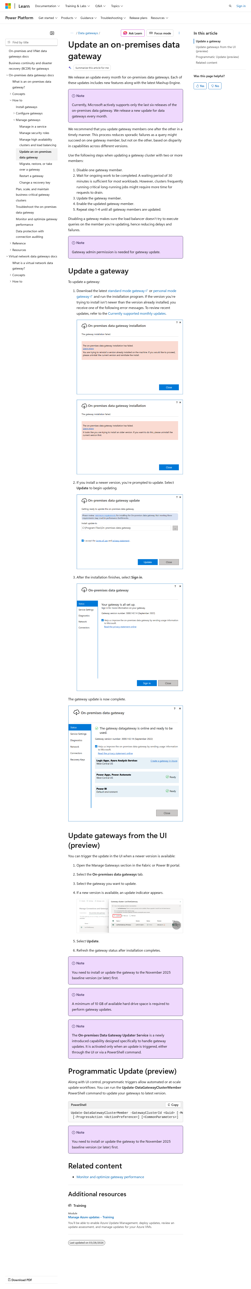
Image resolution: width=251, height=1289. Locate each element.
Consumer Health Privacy (127, 1275)
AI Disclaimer (14, 1275)
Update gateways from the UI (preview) (216, 49)
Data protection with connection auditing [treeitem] (30, 234)
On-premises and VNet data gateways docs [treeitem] (28, 54)
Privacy (96, 1275)
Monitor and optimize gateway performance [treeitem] (36, 222)
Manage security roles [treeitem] (34, 133)
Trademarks (183, 1275)
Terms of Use (161, 1275)
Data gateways (88, 33)
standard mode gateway (126, 290)
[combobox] (31, 42)
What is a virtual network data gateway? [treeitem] (32, 266)
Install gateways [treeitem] (26, 107)
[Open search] (230, 6)
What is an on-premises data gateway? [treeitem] (31, 84)
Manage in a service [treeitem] (32, 126)
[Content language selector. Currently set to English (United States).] (25, 1265)
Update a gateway (208, 41)
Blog (60, 1275)
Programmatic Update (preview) (217, 57)
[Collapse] (52, 33)
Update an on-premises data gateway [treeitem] (35, 154)
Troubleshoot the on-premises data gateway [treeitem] (36, 209)
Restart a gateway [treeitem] (31, 176)
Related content (206, 62)
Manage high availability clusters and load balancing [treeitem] (37, 142)
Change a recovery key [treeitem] (34, 182)
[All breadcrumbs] (72, 33)
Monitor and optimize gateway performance (110, 1176)
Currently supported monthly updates (137, 313)
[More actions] (179, 33)
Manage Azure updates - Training (91, 1217)
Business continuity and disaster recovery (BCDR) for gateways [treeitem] (30, 66)
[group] (125, 1115)
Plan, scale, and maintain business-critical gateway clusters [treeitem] (33, 194)
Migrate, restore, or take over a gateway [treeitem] (35, 166)
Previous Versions (40, 1275)
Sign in (241, 6)
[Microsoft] (8, 6)
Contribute (79, 1275)
